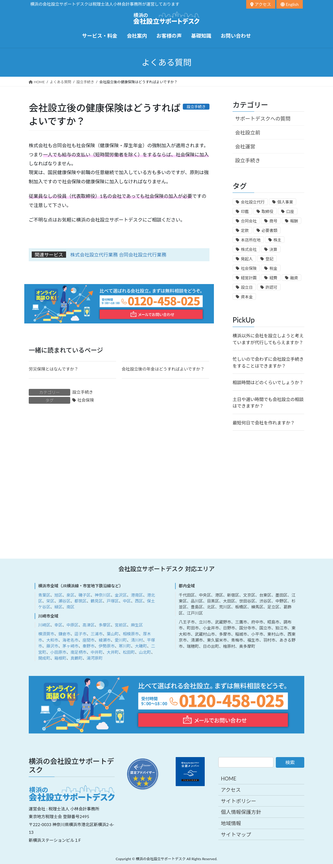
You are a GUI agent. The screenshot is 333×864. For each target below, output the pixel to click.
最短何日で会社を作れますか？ (264, 422)
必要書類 (269, 230)
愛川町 (121, 640)
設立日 (247, 287)
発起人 (247, 259)
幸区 (58, 625)
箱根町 (60, 658)
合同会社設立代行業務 (142, 254)
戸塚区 (113, 601)
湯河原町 (95, 658)
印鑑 (245, 211)
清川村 (137, 640)
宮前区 (121, 625)
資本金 (247, 296)
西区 (139, 601)
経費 (273, 277)
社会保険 (85, 400)
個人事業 (285, 202)
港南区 (137, 595)
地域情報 (231, 823)
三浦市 (97, 633)
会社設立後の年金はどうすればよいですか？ (163, 368)
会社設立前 (247, 132)
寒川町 (125, 646)
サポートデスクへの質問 (263, 119)
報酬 (294, 221)
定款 (245, 230)
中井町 (97, 652)
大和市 (52, 640)
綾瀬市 (105, 640)
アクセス (260, 4)
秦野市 (89, 646)
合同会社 (249, 221)
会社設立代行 (253, 202)
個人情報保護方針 (241, 812)
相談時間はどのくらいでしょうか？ (268, 382)
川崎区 (44, 625)
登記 (269, 259)
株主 (277, 240)
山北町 (145, 652)
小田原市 (58, 652)
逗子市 (80, 633)
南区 (70, 607)
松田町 (129, 652)
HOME (228, 778)
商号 (273, 221)
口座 (290, 211)
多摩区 (105, 625)
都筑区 (80, 601)
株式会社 (249, 249)
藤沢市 (52, 646)
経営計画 (249, 277)
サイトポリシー (238, 801)
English (290, 4)
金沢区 (121, 595)
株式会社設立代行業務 (94, 254)
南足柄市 (79, 652)
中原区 (72, 625)
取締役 (267, 211)
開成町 (44, 658)
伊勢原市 (107, 646)
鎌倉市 (64, 633)
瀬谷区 (64, 601)
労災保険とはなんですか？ (53, 368)
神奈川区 (103, 595)
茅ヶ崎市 (71, 646)
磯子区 (85, 595)
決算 (273, 249)
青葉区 (44, 595)
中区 (127, 601)
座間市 (89, 640)
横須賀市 (46, 633)
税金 (273, 268)
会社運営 (245, 146)
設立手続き (82, 392)
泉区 (70, 595)
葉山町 (113, 633)
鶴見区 (97, 601)
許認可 (271, 287)
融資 (294, 277)
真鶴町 (77, 658)
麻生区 (137, 625)
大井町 (113, 652)
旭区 (58, 595)
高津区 (89, 625)
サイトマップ (236, 834)
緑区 (58, 607)
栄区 (50, 601)
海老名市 (71, 640)
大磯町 (141, 646)
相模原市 (131, 633)
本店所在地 (251, 240)
